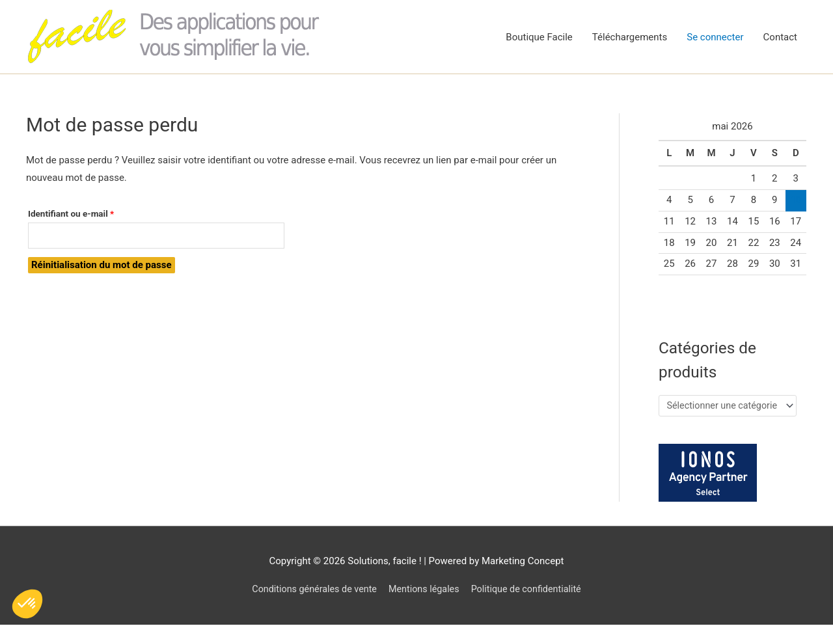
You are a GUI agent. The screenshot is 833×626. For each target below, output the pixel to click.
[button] (27, 603)
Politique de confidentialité (530, 591)
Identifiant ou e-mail (92, 212)
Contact (780, 37)
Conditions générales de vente (310, 591)
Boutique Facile (539, 37)
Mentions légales (424, 591)
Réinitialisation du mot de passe (101, 267)
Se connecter (715, 37)
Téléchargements (629, 37)
